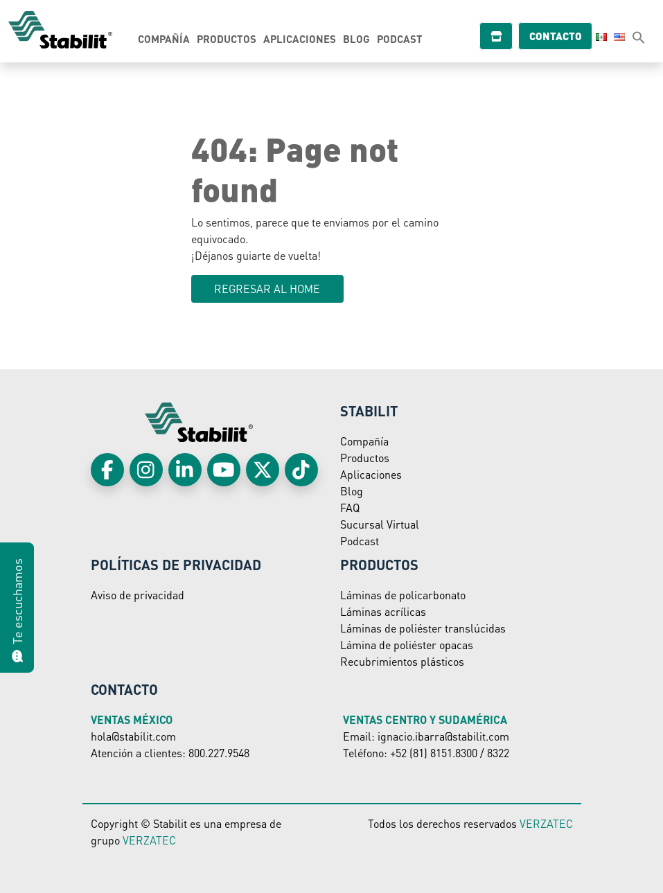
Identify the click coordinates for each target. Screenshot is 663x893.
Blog (356, 39)
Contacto (561, 36)
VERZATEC (149, 840)
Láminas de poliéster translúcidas (423, 628)
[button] (638, 37)
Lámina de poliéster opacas (406, 644)
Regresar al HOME (267, 288)
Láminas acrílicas (383, 611)
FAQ (350, 507)
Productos (226, 39)
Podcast (400, 39)
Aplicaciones (299, 39)
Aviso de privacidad (137, 594)
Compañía (164, 39)
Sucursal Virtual (379, 524)
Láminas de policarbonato (403, 594)
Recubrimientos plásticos (402, 661)
